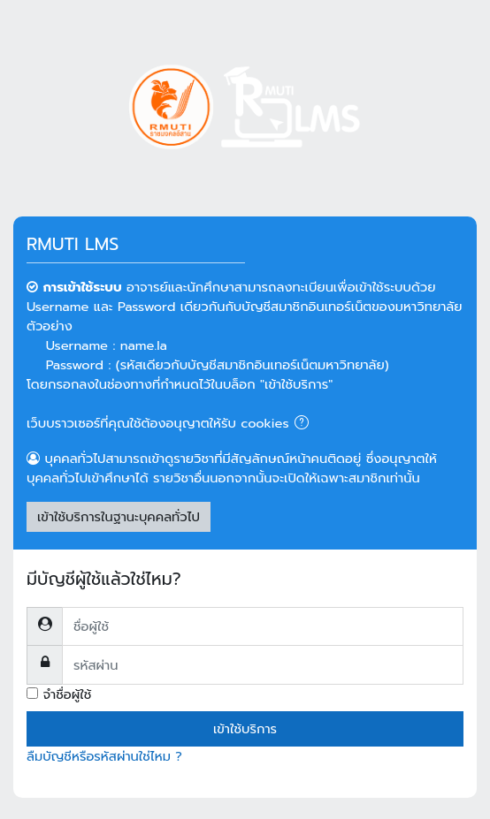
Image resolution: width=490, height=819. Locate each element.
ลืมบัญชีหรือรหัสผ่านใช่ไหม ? (104, 756)
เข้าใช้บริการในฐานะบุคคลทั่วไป (118, 517)
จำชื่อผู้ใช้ (66, 694)
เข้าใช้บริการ (245, 729)
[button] (305, 424)
